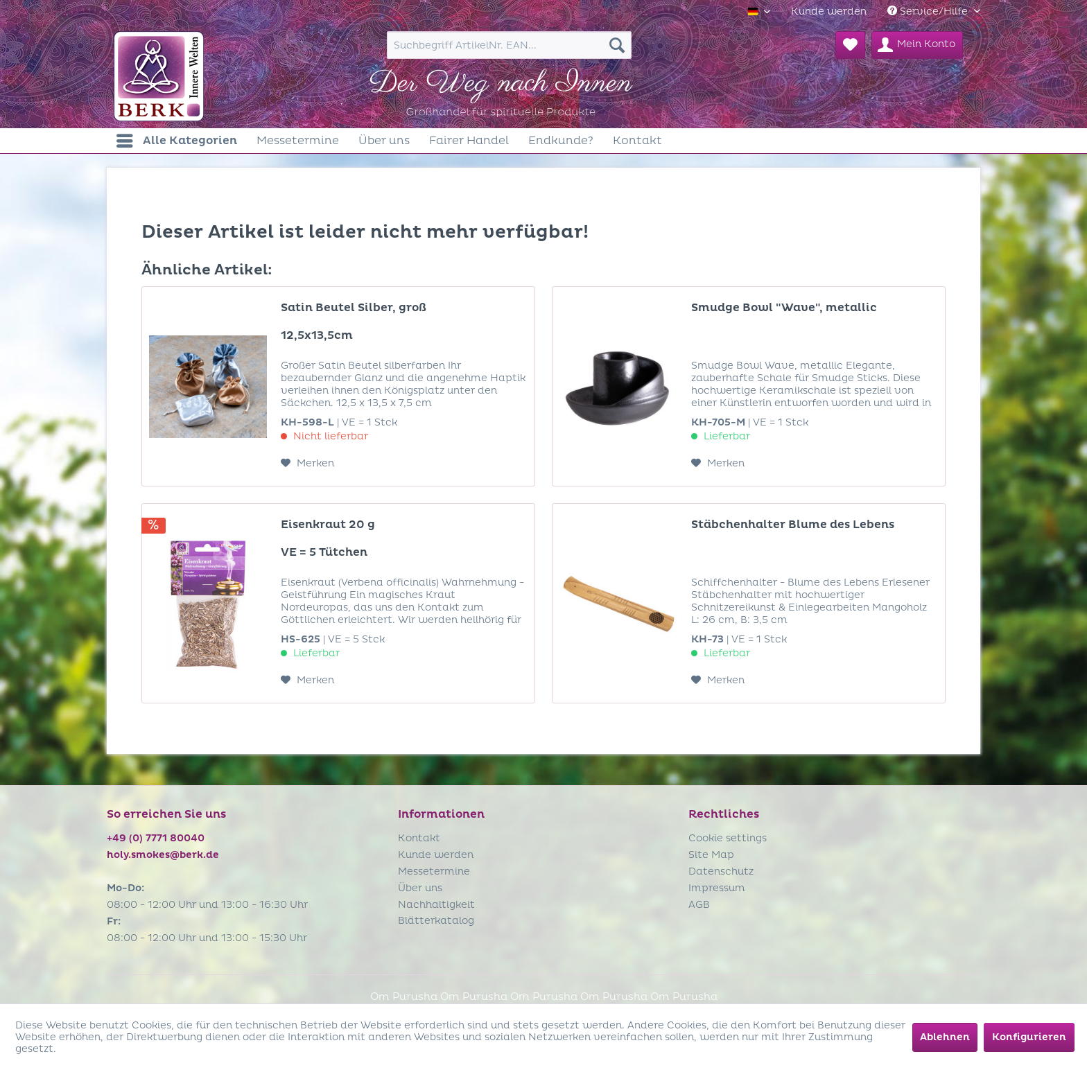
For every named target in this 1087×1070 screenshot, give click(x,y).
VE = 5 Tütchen (324, 552)
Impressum (716, 888)
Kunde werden (829, 11)
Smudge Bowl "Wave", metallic (784, 308)
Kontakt (419, 838)
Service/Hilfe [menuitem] (929, 11)
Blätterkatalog (436, 921)
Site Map (711, 855)
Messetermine (434, 871)
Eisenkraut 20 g (328, 525)
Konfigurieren (1029, 1037)
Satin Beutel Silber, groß (353, 308)
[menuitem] (829, 11)
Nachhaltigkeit (436, 905)
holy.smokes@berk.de (163, 855)
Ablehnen (945, 1037)
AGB (699, 905)
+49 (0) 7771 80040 (156, 838)
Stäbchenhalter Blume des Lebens (792, 525)
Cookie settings (727, 838)
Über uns (420, 888)
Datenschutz (721, 871)
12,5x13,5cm (317, 335)
